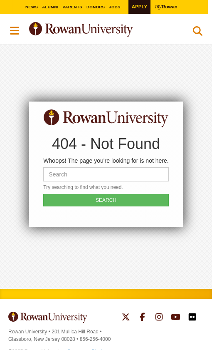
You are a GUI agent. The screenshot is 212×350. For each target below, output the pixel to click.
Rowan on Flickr (192, 318)
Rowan (167, 6)
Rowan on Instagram (159, 318)
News (33, 7)
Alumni (52, 7)
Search (197, 33)
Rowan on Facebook (142, 318)
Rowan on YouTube (175, 318)
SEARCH (106, 200)
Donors (98, 7)
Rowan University (102, 29)
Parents (75, 7)
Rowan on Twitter (126, 318)
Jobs (118, 7)
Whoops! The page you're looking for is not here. (105, 160)
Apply (140, 6)
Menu (15, 31)
